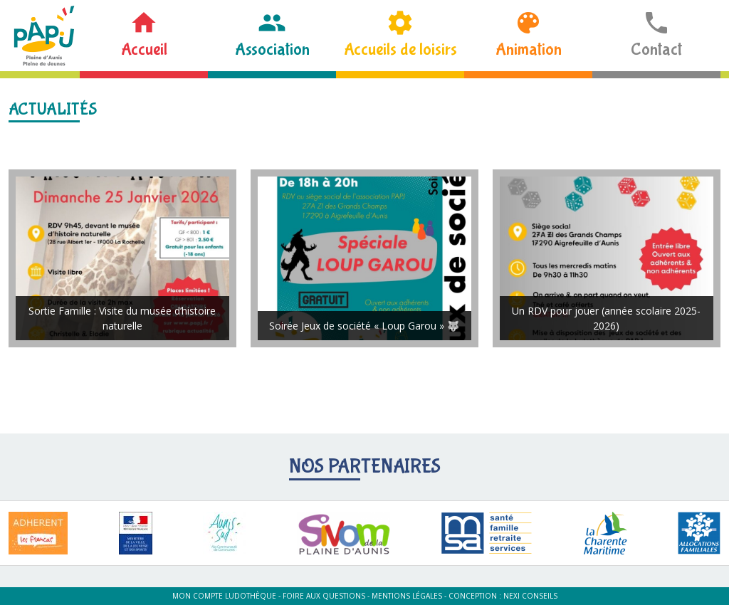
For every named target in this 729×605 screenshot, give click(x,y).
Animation (528, 49)
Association (272, 49)
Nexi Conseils (530, 596)
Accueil (144, 49)
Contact (656, 49)
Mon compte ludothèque (224, 596)
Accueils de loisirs (400, 49)
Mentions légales (407, 596)
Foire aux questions (324, 596)
